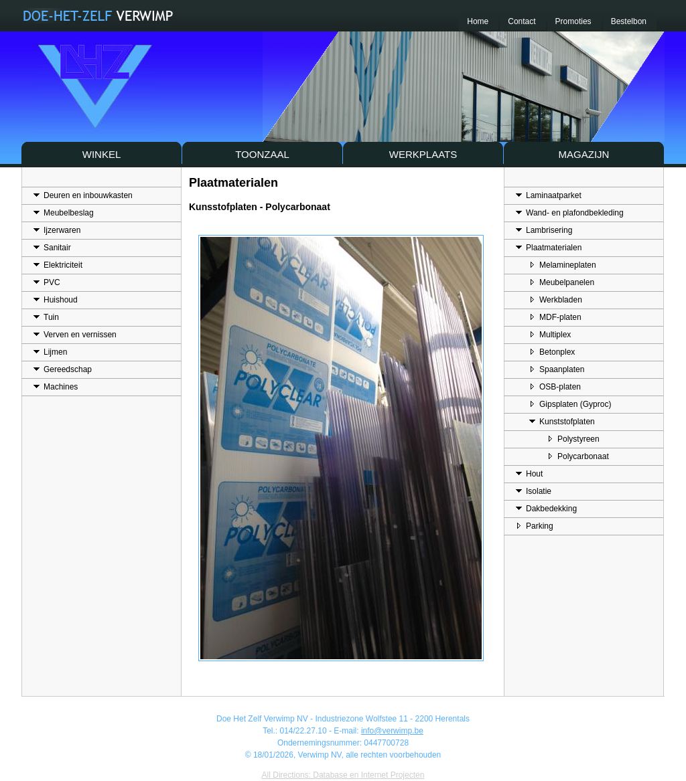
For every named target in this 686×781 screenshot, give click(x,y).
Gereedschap (62, 368)
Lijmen (50, 351)
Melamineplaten (562, 264)
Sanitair (52, 246)
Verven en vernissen (75, 333)
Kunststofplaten (562, 420)
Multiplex (550, 333)
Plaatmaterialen (548, 246)
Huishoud (55, 298)
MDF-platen (555, 316)
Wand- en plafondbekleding (570, 211)
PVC (46, 281)
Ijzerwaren (56, 229)
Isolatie (533, 490)
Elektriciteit (57, 264)
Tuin (46, 316)
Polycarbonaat (578, 455)
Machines (55, 385)
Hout (529, 472)
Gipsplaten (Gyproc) (570, 403)
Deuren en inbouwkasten (83, 194)
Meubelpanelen (561, 281)
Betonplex (552, 351)
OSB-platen (555, 385)
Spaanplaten (556, 368)
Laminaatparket (548, 194)
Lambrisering (544, 229)
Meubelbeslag (63, 211)
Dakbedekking (546, 507)
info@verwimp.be (392, 730)
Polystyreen (573, 438)
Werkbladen (555, 298)
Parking (534, 525)
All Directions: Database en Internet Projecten (343, 775)
